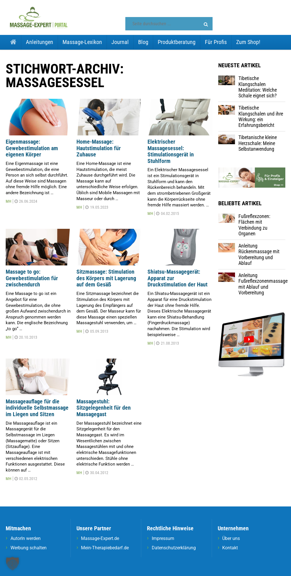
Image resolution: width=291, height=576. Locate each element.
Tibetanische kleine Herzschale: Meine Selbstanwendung (257, 143)
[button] (206, 24)
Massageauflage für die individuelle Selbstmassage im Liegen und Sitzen (37, 408)
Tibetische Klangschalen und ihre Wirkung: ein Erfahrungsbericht (260, 116)
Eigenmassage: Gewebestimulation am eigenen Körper (32, 148)
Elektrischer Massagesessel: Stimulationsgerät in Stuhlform (170, 151)
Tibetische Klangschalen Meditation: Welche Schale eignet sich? (257, 87)
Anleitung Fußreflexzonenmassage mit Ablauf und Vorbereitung (263, 284)
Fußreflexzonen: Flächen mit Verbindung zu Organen (254, 224)
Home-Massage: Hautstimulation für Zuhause (98, 148)
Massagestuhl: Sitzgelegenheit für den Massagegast (103, 408)
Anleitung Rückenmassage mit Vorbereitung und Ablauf (258, 254)
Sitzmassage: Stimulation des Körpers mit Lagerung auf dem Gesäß (106, 278)
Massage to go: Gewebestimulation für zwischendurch (32, 278)
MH (8, 201)
